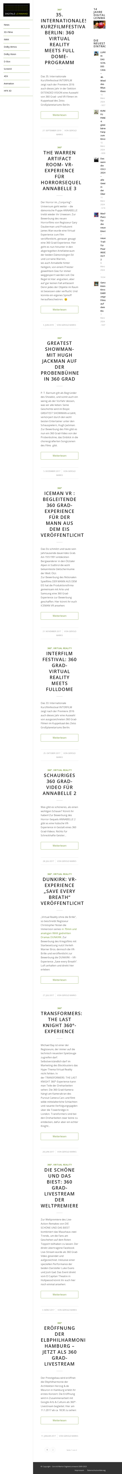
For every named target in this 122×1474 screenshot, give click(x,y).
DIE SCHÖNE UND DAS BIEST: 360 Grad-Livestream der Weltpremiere (60, 1188)
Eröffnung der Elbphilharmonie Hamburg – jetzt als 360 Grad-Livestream (65, 1346)
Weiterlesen (59, 115)
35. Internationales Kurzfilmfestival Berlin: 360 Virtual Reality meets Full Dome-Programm (64, 38)
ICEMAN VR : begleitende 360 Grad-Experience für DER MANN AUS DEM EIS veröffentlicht (62, 514)
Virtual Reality (62, 648)
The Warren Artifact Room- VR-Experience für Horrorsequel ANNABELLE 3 (61, 170)
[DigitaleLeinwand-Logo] (16, 10)
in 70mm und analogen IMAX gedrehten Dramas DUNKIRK (59, 933)
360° (59, 9)
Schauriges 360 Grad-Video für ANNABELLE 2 (60, 784)
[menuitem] (16, 25)
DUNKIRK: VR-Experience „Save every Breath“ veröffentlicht (62, 891)
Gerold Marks (68, 325)
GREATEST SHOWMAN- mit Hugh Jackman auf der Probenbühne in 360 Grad (60, 361)
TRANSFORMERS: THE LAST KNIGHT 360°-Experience (61, 1022)
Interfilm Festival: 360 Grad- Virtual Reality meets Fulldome (59, 671)
